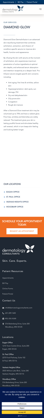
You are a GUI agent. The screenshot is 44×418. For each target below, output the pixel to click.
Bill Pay (20, 2)
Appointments (8, 2)
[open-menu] (40, 9)
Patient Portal (32, 2)
